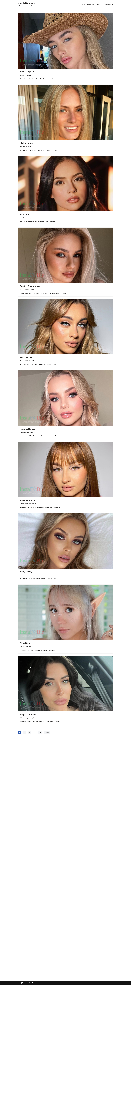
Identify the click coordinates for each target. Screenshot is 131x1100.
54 (40, 733)
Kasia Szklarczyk (28, 429)
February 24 (28, 432)
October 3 (27, 361)
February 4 (35, 218)
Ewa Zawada (26, 358)
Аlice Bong (25, 643)
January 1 (27, 289)
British (21, 75)
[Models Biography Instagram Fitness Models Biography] (27, 4)
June (25, 75)
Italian (21, 718)
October (22, 361)
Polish (32, 289)
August (22, 575)
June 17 (29, 75)
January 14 (32, 718)
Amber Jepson (27, 72)
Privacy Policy (108, 4)
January (22, 289)
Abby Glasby (26, 572)
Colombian (23, 218)
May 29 (25, 647)
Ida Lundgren (26, 143)
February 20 (28, 504)
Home (83, 4)
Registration (90, 4)
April (21, 146)
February (28, 218)
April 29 (25, 146)
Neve (19, 1098)
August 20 (27, 575)
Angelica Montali (28, 715)
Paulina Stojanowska (30, 286)
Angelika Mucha (27, 500)
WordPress (32, 1098)
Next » (47, 733)
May (21, 647)
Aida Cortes (25, 215)
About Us (99, 4)
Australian (33, 575)
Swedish (30, 146)
